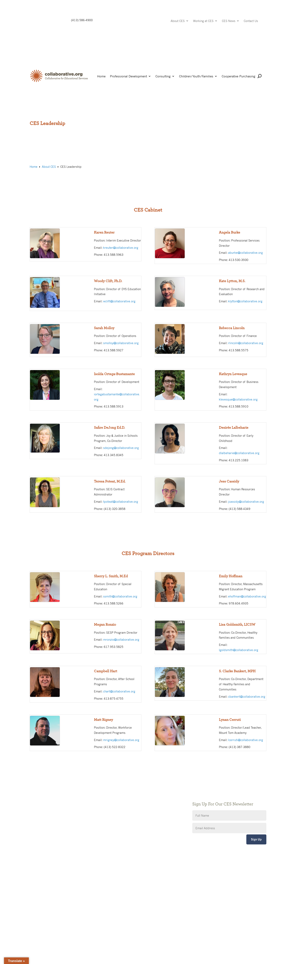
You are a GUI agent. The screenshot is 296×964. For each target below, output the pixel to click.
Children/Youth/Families (196, 76)
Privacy (116, 801)
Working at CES (203, 21)
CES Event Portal (122, 813)
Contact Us (251, 21)
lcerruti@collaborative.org (245, 740)
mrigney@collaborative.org (121, 740)
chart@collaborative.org (119, 691)
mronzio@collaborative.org (121, 639)
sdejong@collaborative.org (121, 448)
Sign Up (256, 839)
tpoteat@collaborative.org (120, 501)
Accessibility (119, 807)
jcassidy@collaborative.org (246, 501)
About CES (178, 21)
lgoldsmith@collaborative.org (238, 650)
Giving (115, 795)
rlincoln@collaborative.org (245, 343)
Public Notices (120, 789)
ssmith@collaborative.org (120, 596)
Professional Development (128, 76)
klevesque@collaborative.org (238, 399)
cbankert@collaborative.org (246, 696)
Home (101, 76)
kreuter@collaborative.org (120, 248)
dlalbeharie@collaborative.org (239, 453)
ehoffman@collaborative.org (247, 596)
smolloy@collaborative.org (121, 343)
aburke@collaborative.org (245, 253)
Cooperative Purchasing (238, 76)
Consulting (163, 76)
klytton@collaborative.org (245, 301)
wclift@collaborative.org (119, 301)
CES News (228, 21)
